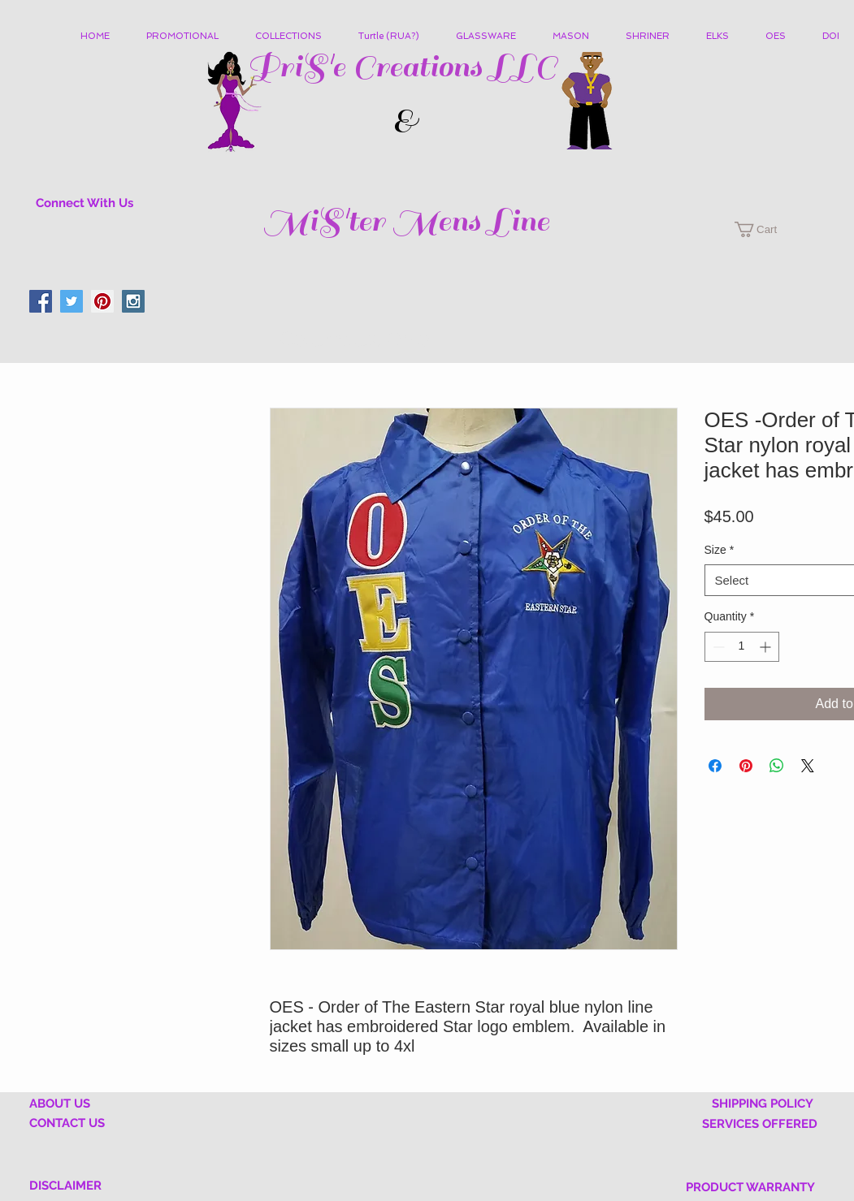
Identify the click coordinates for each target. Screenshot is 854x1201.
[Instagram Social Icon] (133, 301)
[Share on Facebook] (715, 765)
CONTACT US (67, 1123)
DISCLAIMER (65, 1185)
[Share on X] (807, 765)
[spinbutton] (741, 647)
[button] (294, 36)
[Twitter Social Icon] (71, 301)
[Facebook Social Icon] (40, 301)
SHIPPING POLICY (762, 1103)
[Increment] (766, 647)
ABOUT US (59, 1103)
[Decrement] (717, 647)
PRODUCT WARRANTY (750, 1187)
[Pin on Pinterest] (746, 765)
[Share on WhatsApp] (777, 765)
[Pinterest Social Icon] (102, 301)
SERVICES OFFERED (759, 1124)
